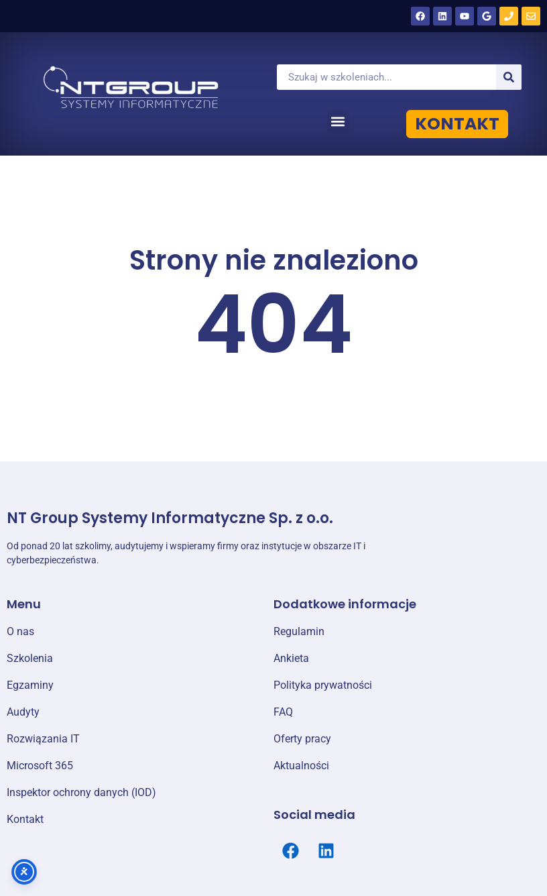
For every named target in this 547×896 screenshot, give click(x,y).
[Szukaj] (509, 77)
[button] (338, 121)
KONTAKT (457, 123)
